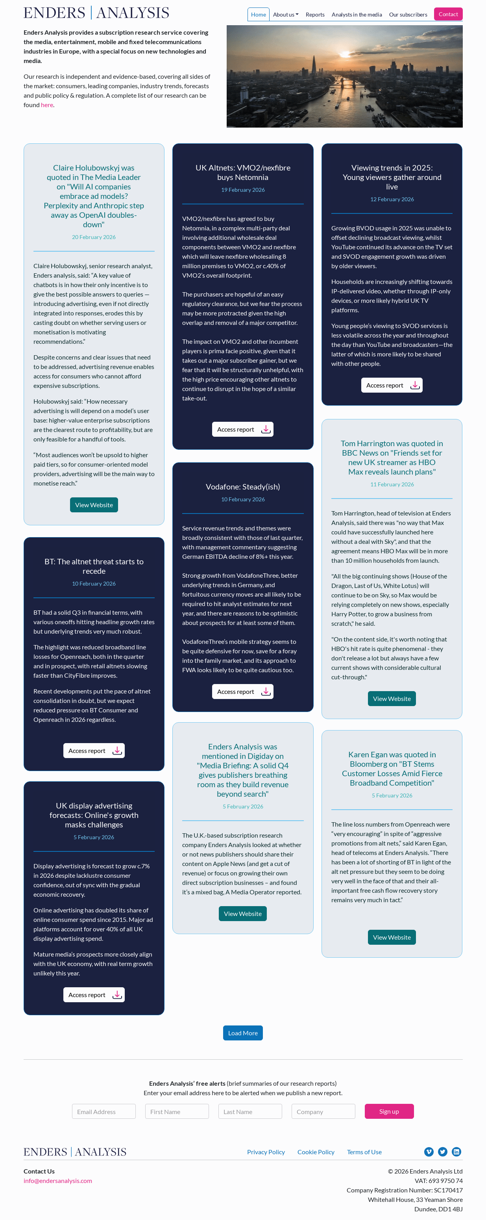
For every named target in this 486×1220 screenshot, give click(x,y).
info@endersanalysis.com (58, 1180)
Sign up (389, 1111)
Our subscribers (408, 14)
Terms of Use (364, 1151)
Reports (315, 14)
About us (283, 14)
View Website (94, 504)
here (47, 104)
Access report (235, 429)
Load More (243, 1032)
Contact (448, 14)
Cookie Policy (316, 1151)
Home (258, 14)
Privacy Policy (266, 1151)
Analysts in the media (357, 14)
